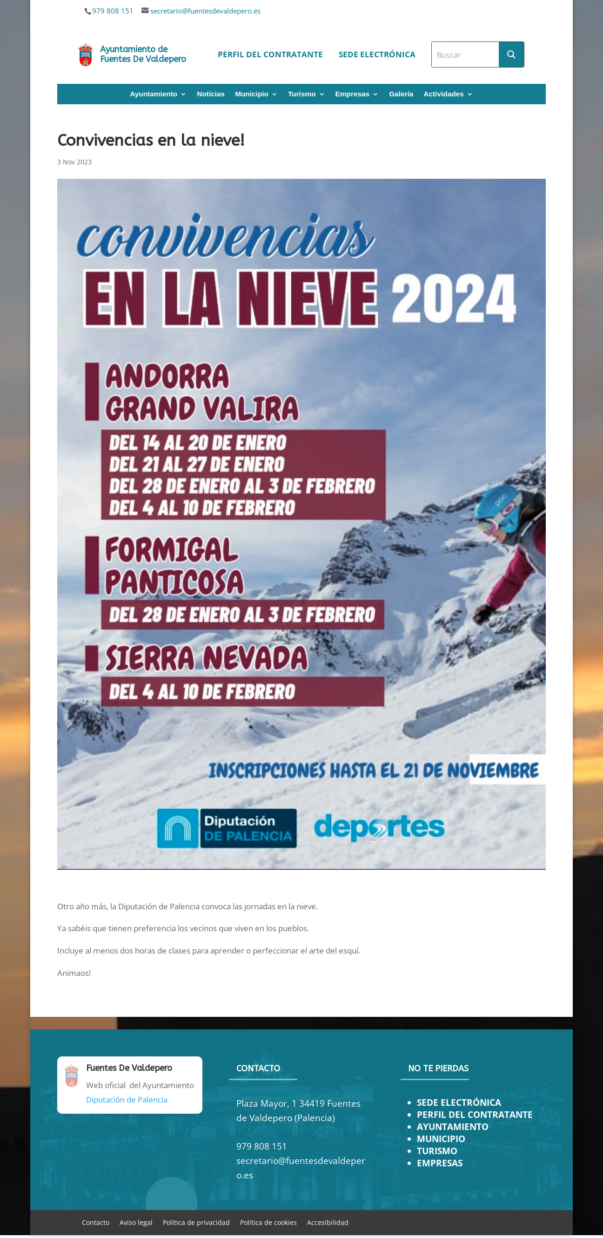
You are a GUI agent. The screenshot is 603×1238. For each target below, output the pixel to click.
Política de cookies (268, 1222)
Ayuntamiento (153, 94)
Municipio (251, 94)
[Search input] (466, 54)
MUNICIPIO (441, 1138)
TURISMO (437, 1151)
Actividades (443, 94)
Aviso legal (136, 1222)
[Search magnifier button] (511, 54)
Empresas (352, 94)
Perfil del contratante (270, 54)
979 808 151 (113, 10)
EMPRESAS (439, 1163)
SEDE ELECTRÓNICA (459, 1102)
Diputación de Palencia (127, 1099)
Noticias (211, 94)
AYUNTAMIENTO (453, 1126)
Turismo (302, 94)
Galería (401, 94)
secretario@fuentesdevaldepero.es (205, 10)
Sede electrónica (377, 54)
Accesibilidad (327, 1222)
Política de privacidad (196, 1222)
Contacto (95, 1222)
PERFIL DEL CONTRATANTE (475, 1114)
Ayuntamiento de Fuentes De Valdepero (143, 54)
